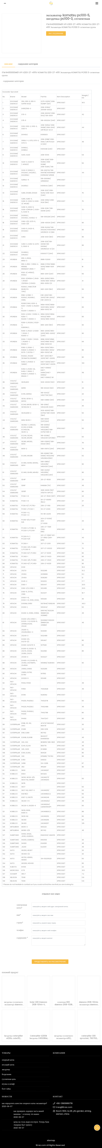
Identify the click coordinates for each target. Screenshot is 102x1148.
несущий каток (8, 1064)
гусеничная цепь (9, 1079)
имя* (19, 915)
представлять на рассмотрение (50, 962)
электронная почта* (22, 906)
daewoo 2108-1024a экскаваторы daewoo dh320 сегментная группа (88, 1003)
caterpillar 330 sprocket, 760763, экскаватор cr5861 (88, 1037)
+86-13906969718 (64, 1103)
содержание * (22, 937)
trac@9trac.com (64, 1107)
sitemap (51, 1140)
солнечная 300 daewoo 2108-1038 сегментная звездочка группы (63, 1003)
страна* (20, 922)
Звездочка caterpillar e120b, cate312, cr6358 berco (13, 1037)
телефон (20, 930)
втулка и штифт (8, 1084)
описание (8, 63)
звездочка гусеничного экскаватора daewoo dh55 (13, 1003)
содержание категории (28, 63)
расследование (56, 33)
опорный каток (8, 1059)
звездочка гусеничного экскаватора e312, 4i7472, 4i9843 (63, 1037)
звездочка (6, 1069)
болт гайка (6, 1088)
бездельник (6, 1074)
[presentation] (50, 953)
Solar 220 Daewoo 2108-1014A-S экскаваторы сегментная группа (38, 1003)
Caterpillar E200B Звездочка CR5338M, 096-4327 (38, 1037)
